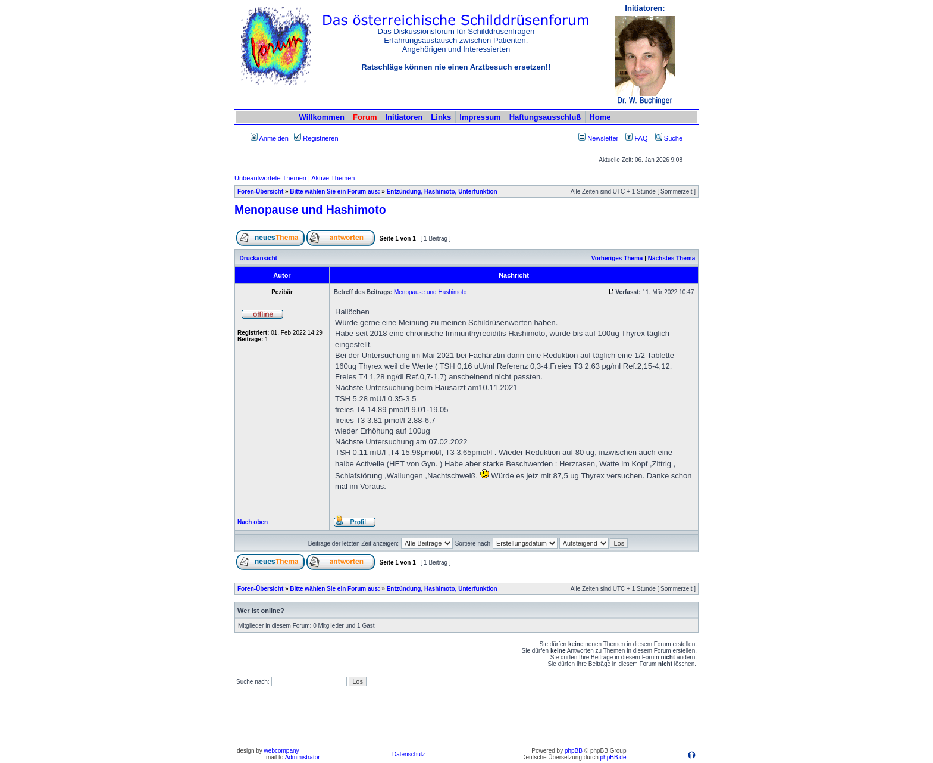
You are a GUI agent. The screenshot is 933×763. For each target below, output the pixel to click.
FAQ (636, 138)
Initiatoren (403, 117)
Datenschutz (408, 754)
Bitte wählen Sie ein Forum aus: (335, 191)
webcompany (281, 751)
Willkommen (322, 117)
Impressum (479, 117)
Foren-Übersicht (260, 191)
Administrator (302, 757)
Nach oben (252, 522)
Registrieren (316, 138)
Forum (365, 117)
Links (441, 117)
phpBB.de (613, 757)
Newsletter (602, 138)
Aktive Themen (333, 178)
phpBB (574, 751)
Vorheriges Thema (617, 258)
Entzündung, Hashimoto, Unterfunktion (442, 191)
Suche (668, 138)
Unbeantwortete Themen (270, 178)
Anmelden (270, 138)
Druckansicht (258, 258)
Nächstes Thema (671, 258)
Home (599, 117)
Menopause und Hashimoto (310, 209)
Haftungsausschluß (545, 117)
